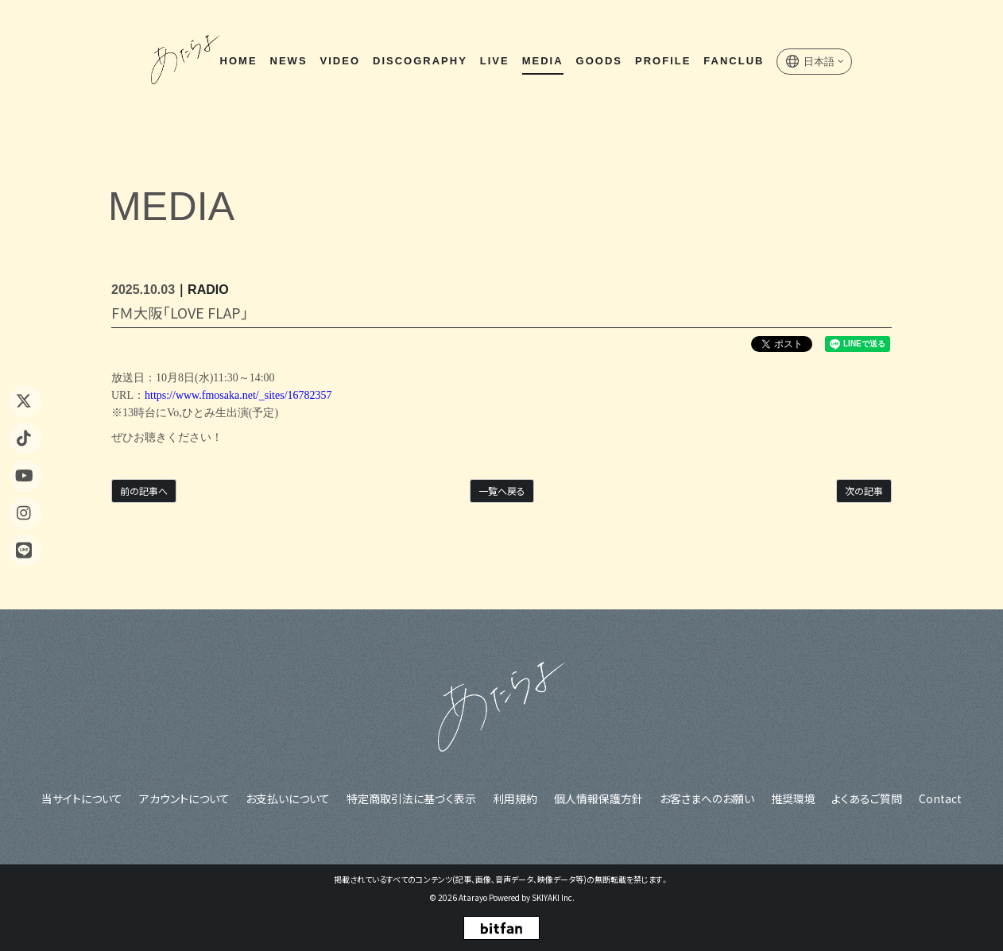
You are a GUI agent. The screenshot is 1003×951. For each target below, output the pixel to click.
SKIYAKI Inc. (553, 897)
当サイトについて (85, 798)
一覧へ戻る (501, 490)
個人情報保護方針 (598, 798)
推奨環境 (791, 798)
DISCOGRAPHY (419, 62)
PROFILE (662, 62)
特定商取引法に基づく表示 (413, 798)
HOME (238, 62)
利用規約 (516, 798)
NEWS (288, 62)
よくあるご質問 (865, 798)
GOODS (598, 62)
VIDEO (339, 62)
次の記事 (864, 490)
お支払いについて (290, 798)
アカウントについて (186, 798)
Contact (937, 798)
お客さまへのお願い (706, 798)
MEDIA (542, 62)
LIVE (494, 62)
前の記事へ (144, 490)
